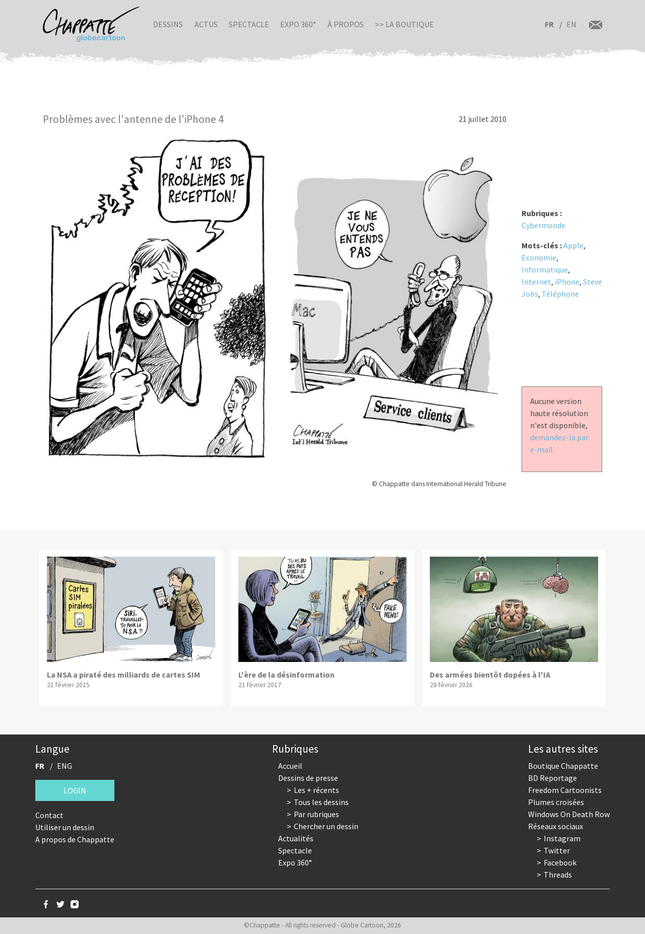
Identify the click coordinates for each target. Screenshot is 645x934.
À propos (346, 24)
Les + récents (316, 790)
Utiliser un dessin (64, 827)
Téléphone (560, 294)
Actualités (295, 838)
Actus (206, 24)
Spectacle (249, 24)
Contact (49, 815)
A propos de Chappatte (74, 839)
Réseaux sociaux (555, 826)
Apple (573, 245)
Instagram (562, 838)
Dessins (168, 24)
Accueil (290, 766)
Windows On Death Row (569, 814)
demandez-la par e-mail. (559, 443)
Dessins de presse (308, 778)
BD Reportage (552, 778)
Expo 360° (298, 24)
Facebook (560, 862)
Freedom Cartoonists (565, 790)
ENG (64, 766)
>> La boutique (404, 24)
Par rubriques (316, 814)
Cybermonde (543, 225)
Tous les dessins (321, 802)
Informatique (545, 269)
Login (74, 790)
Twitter (557, 850)
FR (549, 24)
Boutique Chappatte (563, 766)
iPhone (567, 282)
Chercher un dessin (326, 826)
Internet (536, 282)
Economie (539, 257)
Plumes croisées (556, 802)
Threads (558, 875)
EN (571, 24)
